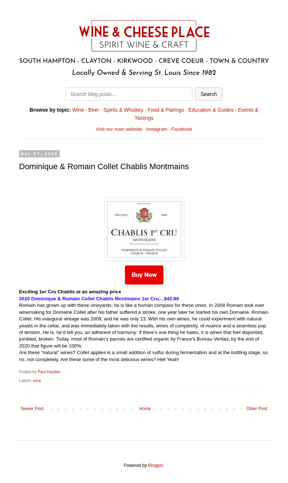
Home (145, 408)
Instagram (156, 129)
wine (37, 380)
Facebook (181, 129)
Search (208, 94)
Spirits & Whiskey (123, 110)
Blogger (155, 465)
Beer (93, 110)
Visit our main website (119, 129)
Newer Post (32, 408)
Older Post (256, 408)
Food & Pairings (166, 110)
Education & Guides (211, 110)
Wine (78, 110)
